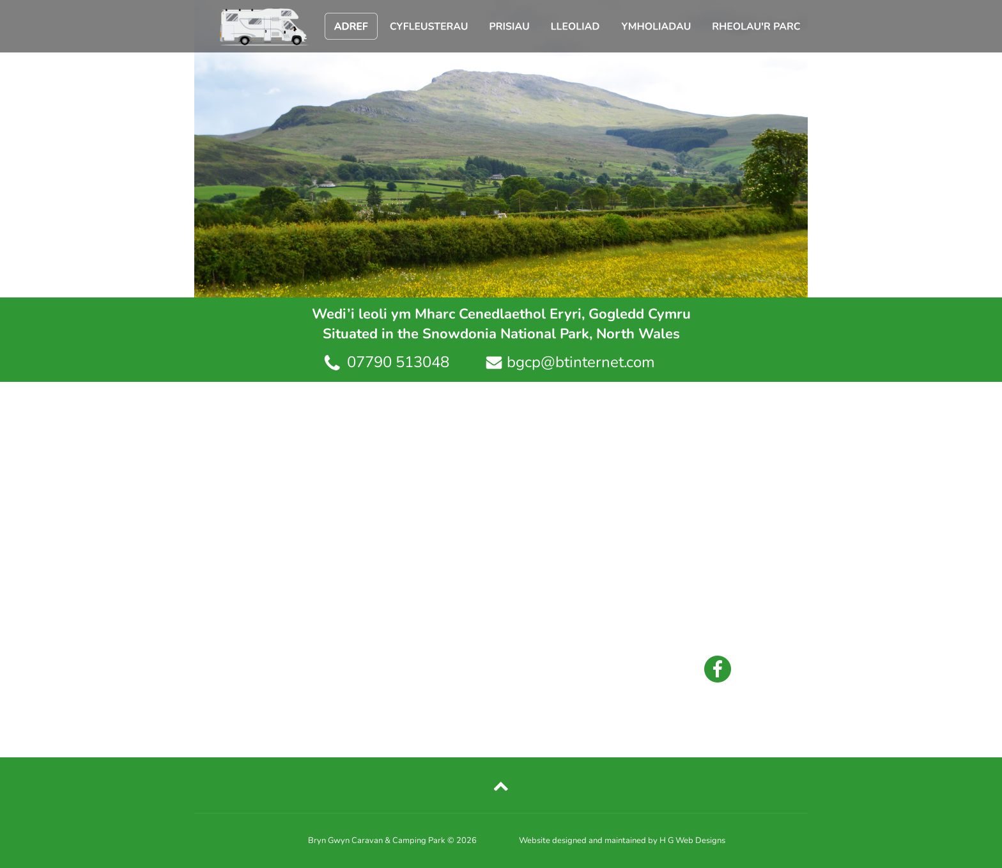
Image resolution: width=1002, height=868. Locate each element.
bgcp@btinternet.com (581, 362)
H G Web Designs (692, 840)
